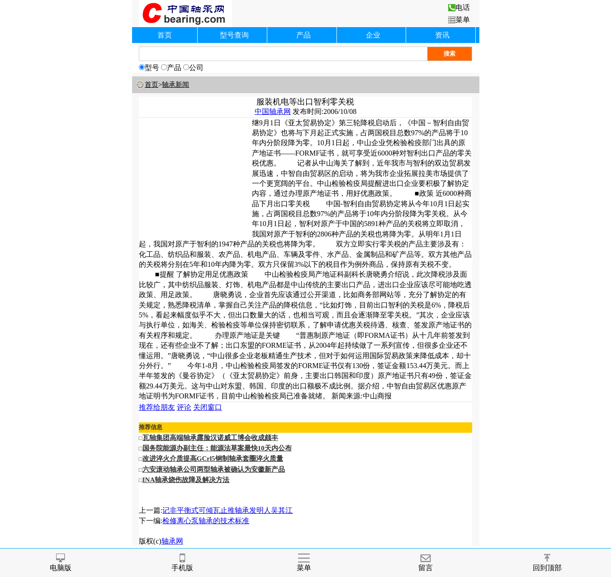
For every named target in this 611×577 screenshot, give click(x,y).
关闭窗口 (207, 407)
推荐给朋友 (157, 407)
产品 (303, 35)
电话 (459, 7)
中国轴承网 (273, 111)
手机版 (182, 562)
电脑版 (60, 562)
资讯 (442, 35)
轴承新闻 (175, 84)
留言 (425, 562)
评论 (184, 407)
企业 (373, 35)
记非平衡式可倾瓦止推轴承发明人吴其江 (227, 510)
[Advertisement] (195, 174)
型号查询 (234, 35)
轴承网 (172, 541)
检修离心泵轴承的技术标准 (205, 521)
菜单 (459, 20)
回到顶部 (547, 562)
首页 (164, 35)
